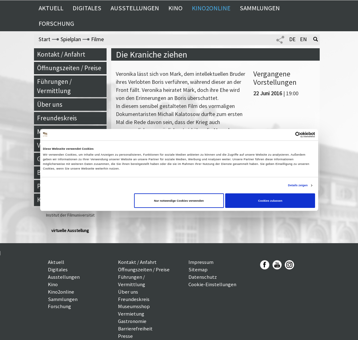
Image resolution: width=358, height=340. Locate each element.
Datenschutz (202, 276)
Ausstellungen (135, 8)
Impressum (200, 262)
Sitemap (198, 269)
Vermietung (131, 313)
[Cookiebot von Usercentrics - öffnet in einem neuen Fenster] (288, 135)
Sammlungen (260, 8)
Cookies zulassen (270, 200)
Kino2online (211, 8)
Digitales (87, 8)
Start (44, 39)
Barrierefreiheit (135, 328)
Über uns (49, 104)
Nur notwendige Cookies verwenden (179, 200)
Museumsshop (134, 306)
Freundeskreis (57, 118)
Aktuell (51, 8)
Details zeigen (298, 185)
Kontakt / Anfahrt (61, 54)
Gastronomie (132, 321)
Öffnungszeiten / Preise (69, 68)
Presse (125, 336)
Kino (175, 8)
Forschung (56, 23)
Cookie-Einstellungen (212, 284)
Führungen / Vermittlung (54, 86)
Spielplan (71, 39)
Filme (97, 39)
